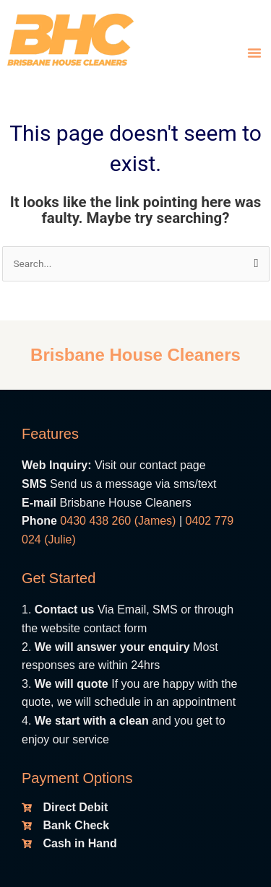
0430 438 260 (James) (118, 521)
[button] (254, 53)
